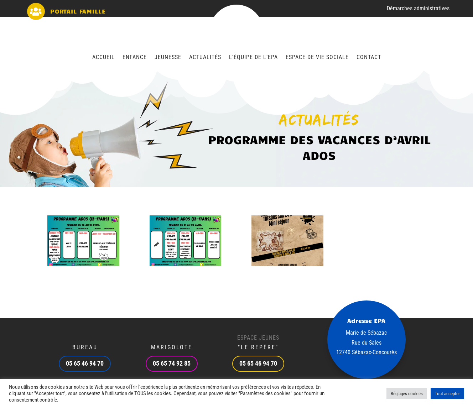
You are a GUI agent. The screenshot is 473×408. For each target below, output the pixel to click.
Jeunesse (168, 57)
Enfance (135, 57)
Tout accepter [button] (447, 393)
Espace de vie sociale (317, 57)
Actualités (205, 57)
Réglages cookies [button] (407, 393)
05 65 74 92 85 (172, 363)
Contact (369, 57)
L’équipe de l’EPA (253, 57)
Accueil (103, 57)
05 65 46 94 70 (85, 363)
